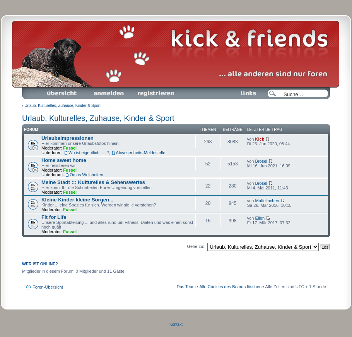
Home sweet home (63, 160)
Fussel (70, 148)
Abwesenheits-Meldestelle (141, 152)
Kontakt (176, 324)
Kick (259, 139)
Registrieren (155, 93)
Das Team (186, 286)
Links (245, 93)
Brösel (261, 161)
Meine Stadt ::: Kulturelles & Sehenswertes (93, 182)
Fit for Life (53, 217)
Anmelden (108, 93)
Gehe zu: (195, 246)
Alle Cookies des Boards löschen (230, 286)
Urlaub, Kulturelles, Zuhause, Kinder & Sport (62, 105)
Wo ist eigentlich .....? (88, 152)
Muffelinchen (267, 200)
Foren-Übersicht (62, 93)
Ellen (260, 218)
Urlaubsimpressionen (67, 138)
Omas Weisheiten (86, 174)
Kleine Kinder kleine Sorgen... (77, 200)
